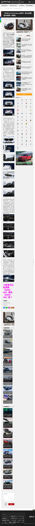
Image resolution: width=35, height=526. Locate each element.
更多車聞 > (24, 94)
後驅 (3, 522)
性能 (8, 520)
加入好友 (7, 307)
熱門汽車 (12, 5)
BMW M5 (8, 302)
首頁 (1, 8)
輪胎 (5, 516)
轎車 (21, 520)
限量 (23, 518)
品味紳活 (21, 5)
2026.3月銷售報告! (30, 5)
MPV (23, 516)
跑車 (19, 520)
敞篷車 (3, 516)
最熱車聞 (28, 35)
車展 (16, 518)
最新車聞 (12, 2)
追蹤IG (9, 307)
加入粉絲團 (4, 307)
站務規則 (13, 523)
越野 (15, 520)
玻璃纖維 (14, 522)
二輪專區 (23, 2)
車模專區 (14, 2)
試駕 (10, 518)
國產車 (8, 518)
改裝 (16, 516)
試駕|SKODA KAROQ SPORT (5, 5)
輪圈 (9, 516)
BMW (4, 302)
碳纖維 (10, 522)
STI (21, 518)
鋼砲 (23, 522)
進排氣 (18, 522)
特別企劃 (23, 5)
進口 (13, 520)
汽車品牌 (19, 5)
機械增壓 (12, 518)
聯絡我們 (2, 523)
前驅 (23, 520)
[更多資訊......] (4, 500)
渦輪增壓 (18, 518)
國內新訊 (16, 5)
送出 (11, 504)
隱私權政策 (6, 523)
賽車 (7, 516)
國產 (11, 520)
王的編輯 (6, 19)
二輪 (20, 522)
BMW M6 (5, 305)
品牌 (7, 522)
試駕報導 (17, 2)
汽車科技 (21, 2)
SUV (19, 516)
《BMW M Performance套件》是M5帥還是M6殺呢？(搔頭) (13, 8)
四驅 (5, 522)
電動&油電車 (19, 2)
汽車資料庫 (14, 5)
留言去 (12, 307)
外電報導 (17, 5)
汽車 (17, 520)
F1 (9, 520)
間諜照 (16, 2)
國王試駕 (13, 516)
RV (20, 516)
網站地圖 (10, 523)
